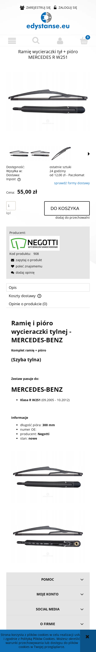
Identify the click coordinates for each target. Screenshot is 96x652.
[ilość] (11, 205)
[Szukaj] (36, 40)
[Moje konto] (60, 40)
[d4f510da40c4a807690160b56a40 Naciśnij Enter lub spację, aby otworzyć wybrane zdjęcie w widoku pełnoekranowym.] (48, 101)
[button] (12, 41)
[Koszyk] (84, 40)
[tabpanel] (48, 438)
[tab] (48, 287)
